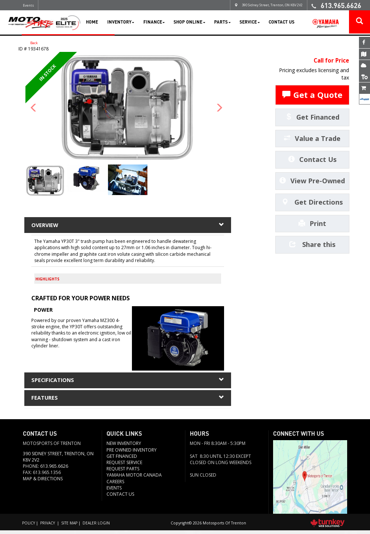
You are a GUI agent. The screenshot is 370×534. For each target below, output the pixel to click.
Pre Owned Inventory (132, 453)
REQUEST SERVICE (124, 466)
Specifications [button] (127, 382)
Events (28, 5)
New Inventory (124, 447)
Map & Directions (43, 482)
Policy (28, 526)
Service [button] (249, 22)
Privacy (48, 526)
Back (30, 43)
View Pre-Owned (312, 181)
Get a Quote (312, 95)
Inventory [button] (120, 22)
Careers (115, 485)
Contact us (120, 498)
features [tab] (127, 400)
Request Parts (123, 472)
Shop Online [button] (189, 22)
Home (92, 22)
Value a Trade (312, 138)
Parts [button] (222, 22)
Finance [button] (154, 22)
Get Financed (312, 117)
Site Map (70, 526)
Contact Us (281, 22)
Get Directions (312, 202)
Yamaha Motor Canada (134, 478)
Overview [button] (127, 226)
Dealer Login (98, 526)
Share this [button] (312, 245)
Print (312, 223)
